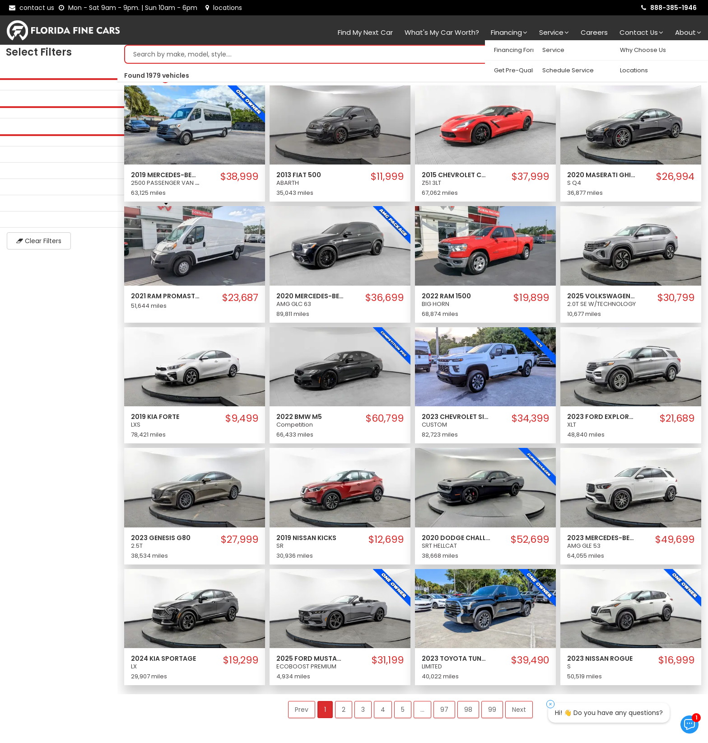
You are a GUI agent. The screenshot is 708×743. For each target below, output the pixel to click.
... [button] (422, 711)
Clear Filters (58, 243)
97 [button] (444, 711)
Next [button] (519, 711)
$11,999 (387, 179)
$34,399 (530, 420)
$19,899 (531, 300)
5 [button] (403, 711)
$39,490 (530, 662)
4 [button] (383, 711)
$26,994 (675, 179)
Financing (509, 32)
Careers (594, 32)
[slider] (9, 80)
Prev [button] (301, 711)
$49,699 (674, 541)
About (688, 32)
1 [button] (325, 711)
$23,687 (240, 300)
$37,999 (530, 179)
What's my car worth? (442, 32)
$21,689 (677, 420)
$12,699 (386, 541)
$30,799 (675, 300)
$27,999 (239, 541)
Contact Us (641, 32)
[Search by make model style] (403, 56)
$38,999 (239, 179)
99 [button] (492, 711)
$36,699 (384, 300)
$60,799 (385, 420)
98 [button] (468, 711)
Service (554, 32)
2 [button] (343, 711)
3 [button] (363, 711)
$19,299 (240, 662)
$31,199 (388, 662)
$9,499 (241, 420)
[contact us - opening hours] (130, 7)
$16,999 (676, 662)
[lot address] (223, 7)
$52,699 (530, 541)
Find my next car (365, 32)
